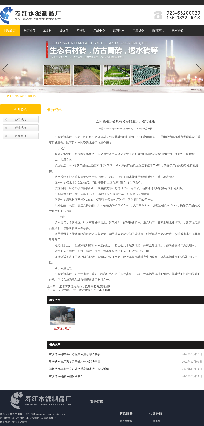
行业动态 (20, 127)
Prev (2, 62)
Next (196, 62)
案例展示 (118, 30)
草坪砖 (81, 30)
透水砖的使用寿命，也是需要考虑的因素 (84, 286)
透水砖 (47, 30)
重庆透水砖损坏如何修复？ (66, 376)
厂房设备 (138, 30)
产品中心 (99, 30)
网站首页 (10, 30)
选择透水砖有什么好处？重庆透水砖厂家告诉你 (79, 369)
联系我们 (177, 30)
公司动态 (20, 119)
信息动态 (19, 96)
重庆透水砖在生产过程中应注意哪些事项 (74, 354)
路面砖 (64, 30)
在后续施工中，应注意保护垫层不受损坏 (84, 290)
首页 (9, 96)
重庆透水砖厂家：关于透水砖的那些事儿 (74, 361)
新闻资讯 (158, 30)
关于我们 (29, 30)
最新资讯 (20, 136)
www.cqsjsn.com (114, 128)
